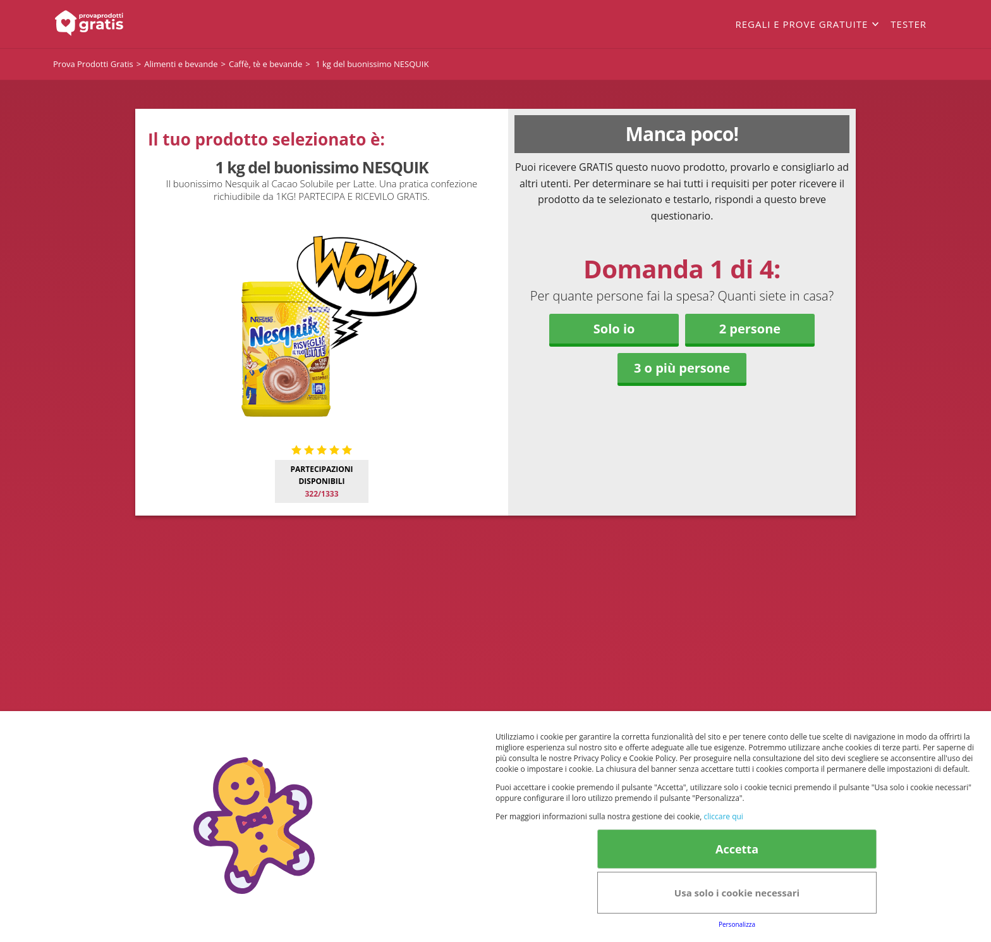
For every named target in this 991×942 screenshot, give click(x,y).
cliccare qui (723, 816)
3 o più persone (682, 367)
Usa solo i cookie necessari (736, 892)
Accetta (736, 849)
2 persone (750, 328)
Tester (909, 24)
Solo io (614, 328)
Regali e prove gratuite (801, 24)
